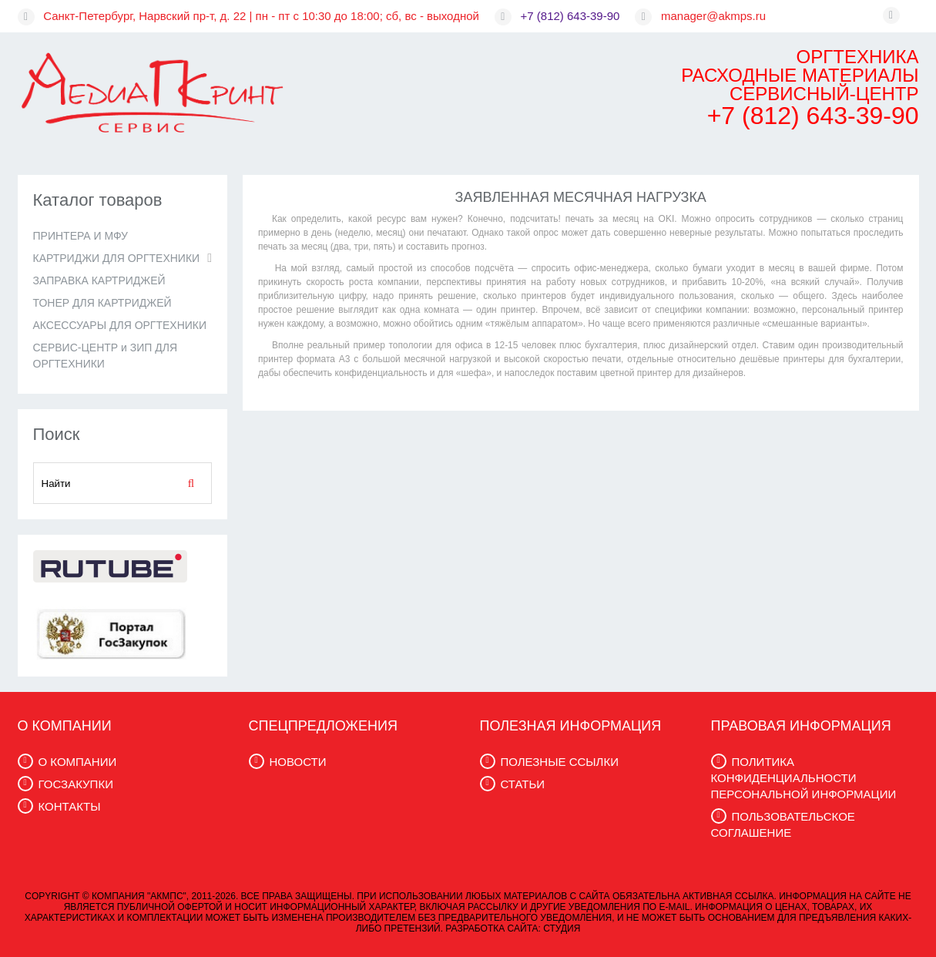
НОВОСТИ (298, 761)
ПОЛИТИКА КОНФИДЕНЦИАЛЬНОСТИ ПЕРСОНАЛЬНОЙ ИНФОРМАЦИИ (804, 778)
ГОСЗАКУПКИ (76, 784)
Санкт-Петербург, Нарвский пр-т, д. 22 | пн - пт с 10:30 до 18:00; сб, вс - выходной (261, 15)
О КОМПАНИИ (78, 761)
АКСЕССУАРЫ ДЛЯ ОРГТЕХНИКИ (120, 325)
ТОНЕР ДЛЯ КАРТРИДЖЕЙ (102, 303)
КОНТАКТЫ (70, 806)
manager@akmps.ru (713, 15)
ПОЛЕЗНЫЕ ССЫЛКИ (560, 761)
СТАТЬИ (523, 784)
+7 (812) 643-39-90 (570, 15)
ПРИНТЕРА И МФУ (80, 236)
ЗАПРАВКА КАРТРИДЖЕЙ (99, 280)
